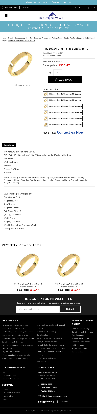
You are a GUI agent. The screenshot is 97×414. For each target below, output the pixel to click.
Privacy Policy (7, 396)
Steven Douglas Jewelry (46, 332)
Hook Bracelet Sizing (80, 329)
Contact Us (27, 7)
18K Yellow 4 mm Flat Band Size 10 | (63, 106)
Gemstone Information (81, 342)
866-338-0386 (11, 7)
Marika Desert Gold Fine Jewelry (15, 358)
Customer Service (9, 375)
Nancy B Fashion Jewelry (47, 342)
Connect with (46, 402)
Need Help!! (49, 132)
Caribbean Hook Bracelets (12, 342)
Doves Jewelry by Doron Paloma (15, 325)
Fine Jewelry (42, 362)
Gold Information (78, 345)
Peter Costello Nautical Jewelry (49, 338)
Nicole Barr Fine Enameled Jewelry (16, 355)
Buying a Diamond (79, 348)
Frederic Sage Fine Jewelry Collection (17, 332)
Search (78, 8)
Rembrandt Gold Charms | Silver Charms (18, 339)
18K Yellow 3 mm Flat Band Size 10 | (62, 100)
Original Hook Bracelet (11, 352)
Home (4, 372)
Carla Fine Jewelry (44, 335)
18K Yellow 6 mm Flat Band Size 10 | (63, 119)
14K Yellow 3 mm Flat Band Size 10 (28, 284)
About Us (5, 389)
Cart (92, 7)
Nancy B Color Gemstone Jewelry (50, 345)
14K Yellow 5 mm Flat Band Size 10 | (62, 94)
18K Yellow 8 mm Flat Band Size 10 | (63, 125)
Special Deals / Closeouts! (47, 358)
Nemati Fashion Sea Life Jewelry (15, 335)
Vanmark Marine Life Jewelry (13, 328)
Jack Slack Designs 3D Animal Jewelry (52, 348)
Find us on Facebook (10, 379)
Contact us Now (70, 132)
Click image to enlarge (22, 85)
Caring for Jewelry (79, 352)
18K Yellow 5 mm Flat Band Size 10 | (63, 112)
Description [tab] (9, 145)
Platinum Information (80, 338)
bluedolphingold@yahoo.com (54, 396)
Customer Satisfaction (11, 393)
